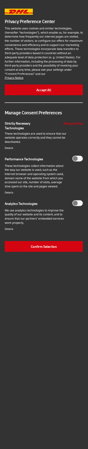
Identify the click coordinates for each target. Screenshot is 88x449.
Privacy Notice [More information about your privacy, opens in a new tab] (14, 78)
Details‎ (9, 148)
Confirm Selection (44, 246)
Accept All (43, 90)
